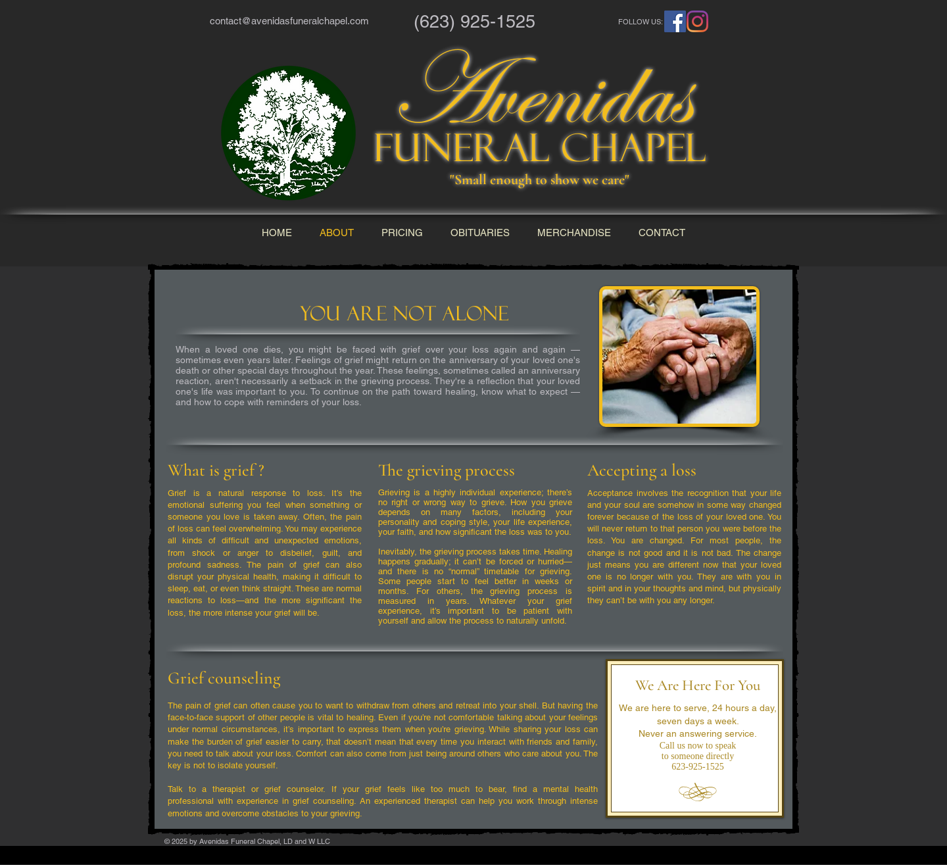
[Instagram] (697, 21)
